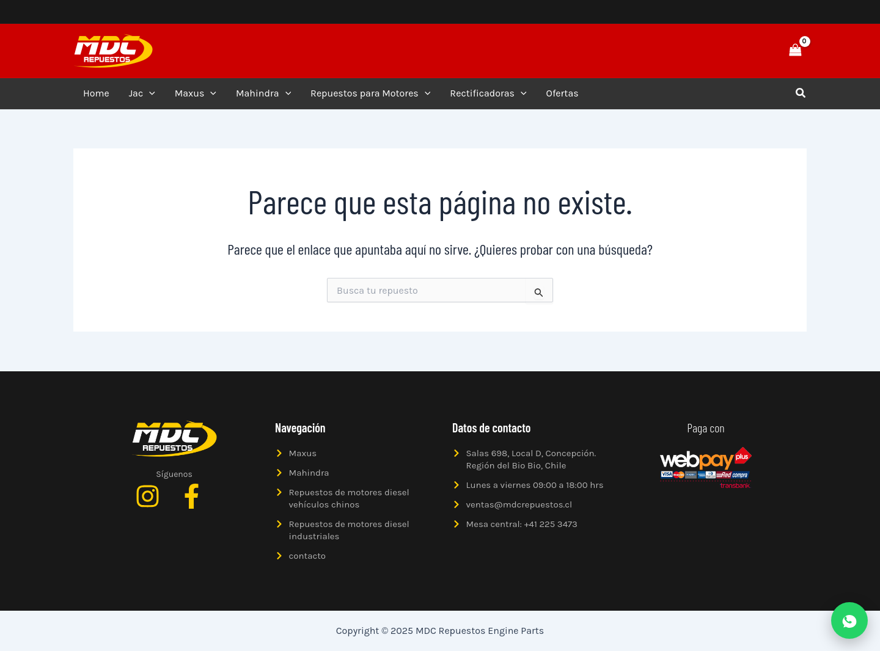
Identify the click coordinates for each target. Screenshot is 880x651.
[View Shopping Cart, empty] (795, 50)
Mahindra (263, 93)
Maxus (195, 93)
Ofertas (562, 93)
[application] (149, 93)
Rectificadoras (488, 93)
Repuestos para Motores (370, 93)
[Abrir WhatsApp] (849, 620)
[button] (753, 51)
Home (96, 93)
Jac (142, 93)
